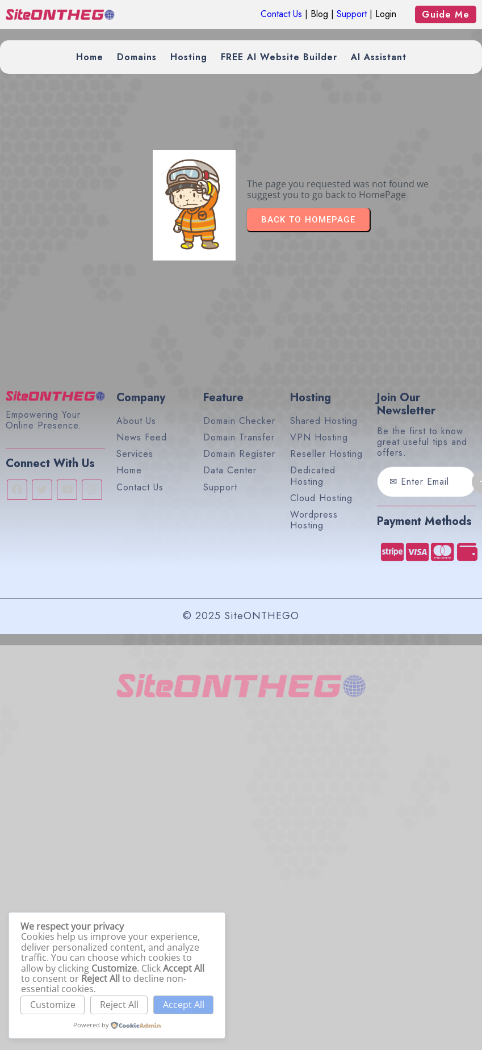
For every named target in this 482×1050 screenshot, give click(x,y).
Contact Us (281, 13)
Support (352, 13)
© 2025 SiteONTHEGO (241, 615)
